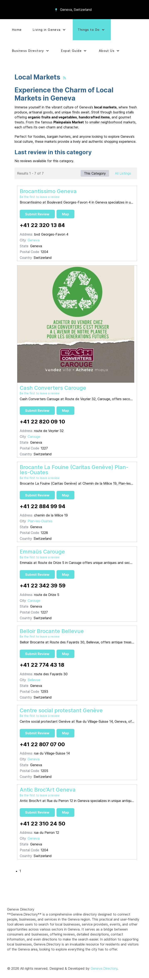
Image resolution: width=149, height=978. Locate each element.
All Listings (123, 173)
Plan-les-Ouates (40, 521)
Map (65, 214)
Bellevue (34, 680)
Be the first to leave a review (39, 197)
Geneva (33, 240)
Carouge (34, 436)
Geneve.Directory (104, 968)
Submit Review (37, 214)
